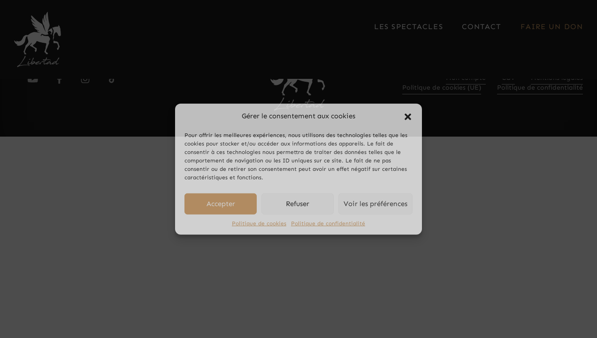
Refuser (297, 204)
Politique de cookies (259, 223)
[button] (408, 116)
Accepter (221, 204)
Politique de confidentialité (328, 223)
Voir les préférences (375, 204)
